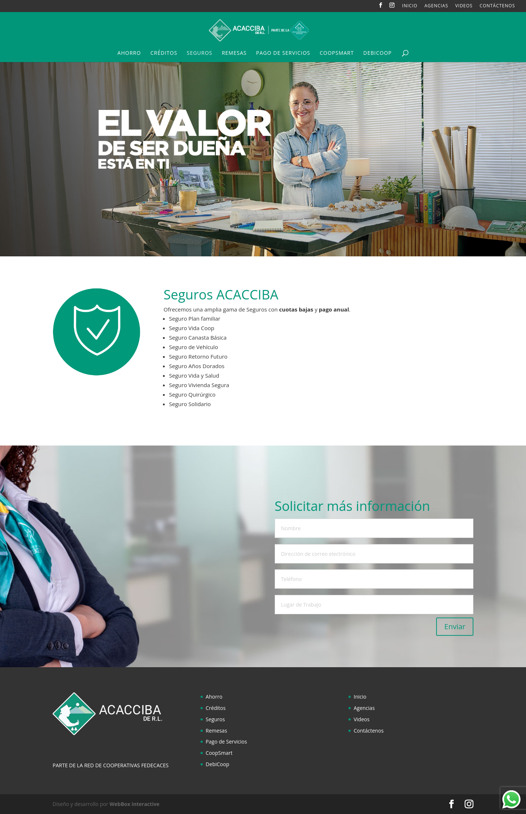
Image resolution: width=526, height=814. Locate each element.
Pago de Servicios (283, 53)
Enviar (454, 626)
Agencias (436, 6)
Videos (464, 6)
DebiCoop (377, 53)
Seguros (199, 53)
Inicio (410, 6)
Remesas (234, 53)
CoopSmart (337, 53)
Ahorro (129, 53)
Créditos (164, 53)
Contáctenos (497, 6)
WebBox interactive (135, 803)
